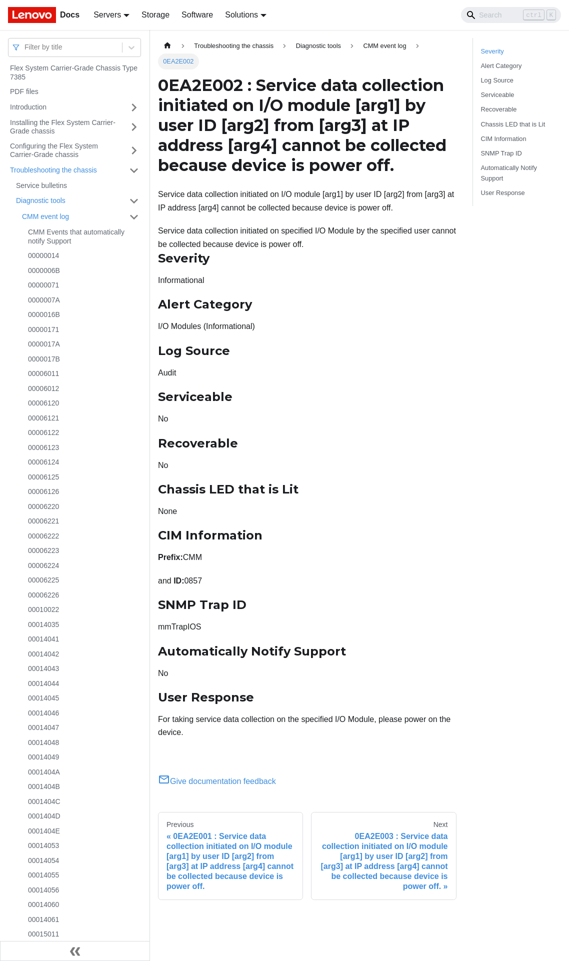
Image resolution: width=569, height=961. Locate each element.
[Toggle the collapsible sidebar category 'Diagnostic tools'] (134, 201)
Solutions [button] (241, 14)
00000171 (43, 330)
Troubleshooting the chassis (53, 170)
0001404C (44, 802)
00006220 (43, 506)
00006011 (43, 374)
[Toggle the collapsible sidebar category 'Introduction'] (134, 108)
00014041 (43, 639)
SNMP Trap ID (501, 153)
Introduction (28, 107)
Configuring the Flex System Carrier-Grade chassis (54, 150)
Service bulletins (41, 186)
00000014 (43, 256)
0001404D (44, 816)
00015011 (43, 934)
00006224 (43, 566)
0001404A (44, 772)
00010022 (43, 610)
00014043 (43, 668)
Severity (492, 51)
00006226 (43, 595)
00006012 (43, 388)
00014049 (43, 757)
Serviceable (497, 94)
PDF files (24, 92)
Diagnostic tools (41, 200)
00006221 (43, 521)
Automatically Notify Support (509, 173)
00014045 (43, 698)
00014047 (43, 728)
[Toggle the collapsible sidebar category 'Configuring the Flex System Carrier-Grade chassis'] (134, 150)
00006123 (43, 448)
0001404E (44, 831)
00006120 (43, 403)
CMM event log (45, 216)
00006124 (43, 462)
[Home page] (167, 46)
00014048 (43, 742)
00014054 (43, 860)
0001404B (44, 786)
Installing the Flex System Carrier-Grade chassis (63, 127)
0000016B (44, 314)
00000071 (43, 285)
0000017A (44, 344)
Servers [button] (107, 14)
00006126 (43, 492)
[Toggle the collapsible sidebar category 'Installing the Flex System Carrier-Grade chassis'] (134, 127)
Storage (156, 14)
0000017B (44, 359)
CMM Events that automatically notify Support (76, 236)
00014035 (43, 624)
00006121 (43, 418)
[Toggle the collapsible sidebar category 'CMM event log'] (134, 217)
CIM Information (503, 138)
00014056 (43, 890)
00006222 (43, 536)
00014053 (43, 846)
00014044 (43, 684)
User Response (503, 192)
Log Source (497, 80)
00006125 (43, 477)
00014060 (43, 904)
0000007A (44, 300)
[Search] (511, 15)
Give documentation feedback (217, 781)
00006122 (43, 432)
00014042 (43, 654)
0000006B (44, 270)
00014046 (43, 713)
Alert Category (501, 66)
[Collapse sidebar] (75, 951)
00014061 (43, 920)
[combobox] (25, 47)
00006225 (43, 580)
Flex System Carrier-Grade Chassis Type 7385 (74, 72)
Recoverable (499, 109)
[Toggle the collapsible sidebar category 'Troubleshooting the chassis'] (134, 170)
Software (197, 14)
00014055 (43, 875)
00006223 (43, 550)
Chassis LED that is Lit (513, 124)
